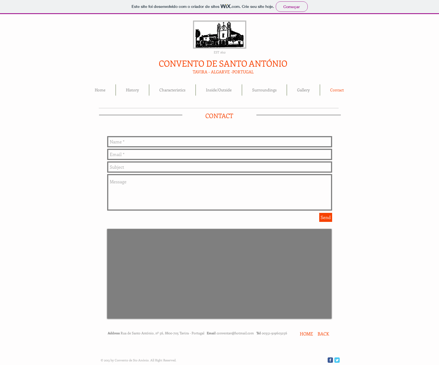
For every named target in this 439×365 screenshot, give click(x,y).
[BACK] (323, 334)
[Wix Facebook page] (330, 360)
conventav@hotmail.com (235, 333)
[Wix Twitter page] (337, 360)
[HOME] (307, 334)
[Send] (325, 217)
